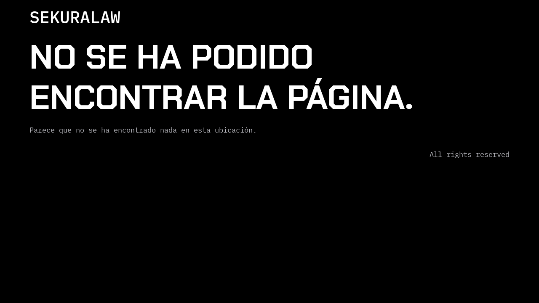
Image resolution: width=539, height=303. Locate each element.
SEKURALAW (74, 17)
